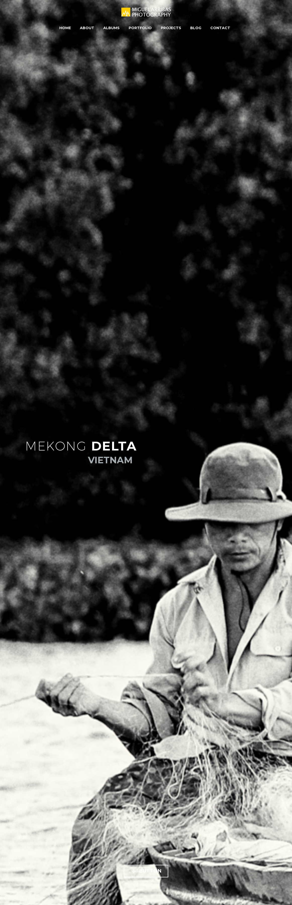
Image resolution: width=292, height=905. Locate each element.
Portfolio (140, 28)
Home (65, 28)
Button (146, 871)
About (87, 28)
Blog (195, 28)
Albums (111, 28)
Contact (220, 28)
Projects (171, 28)
